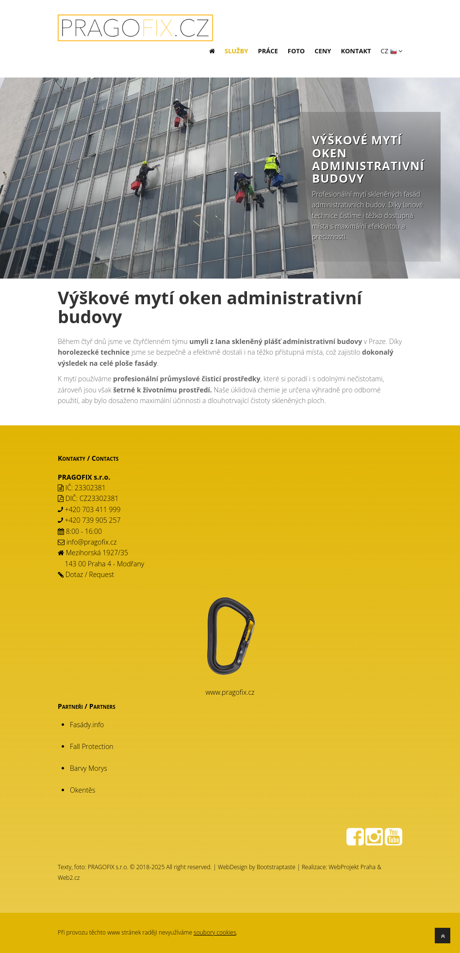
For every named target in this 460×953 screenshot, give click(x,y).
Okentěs (82, 790)
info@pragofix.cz (91, 542)
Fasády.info (87, 724)
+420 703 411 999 (93, 509)
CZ (391, 51)
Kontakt (356, 51)
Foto (296, 51)
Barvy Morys (88, 768)
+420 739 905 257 (93, 520)
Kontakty (71, 458)
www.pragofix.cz (229, 692)
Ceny (322, 51)
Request (101, 574)
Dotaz (74, 574)
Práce (268, 51)
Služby (236, 51)
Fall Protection (92, 746)
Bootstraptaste (276, 867)
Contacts (105, 458)
